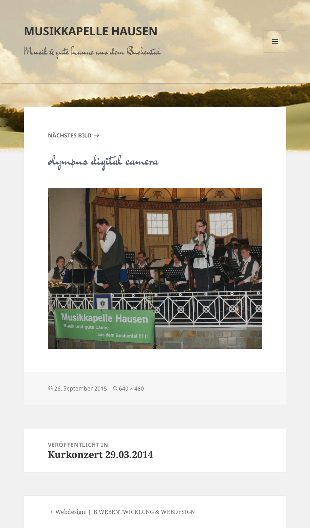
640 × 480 (131, 388)
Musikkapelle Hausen (91, 30)
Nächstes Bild (69, 135)
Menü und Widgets (275, 52)
